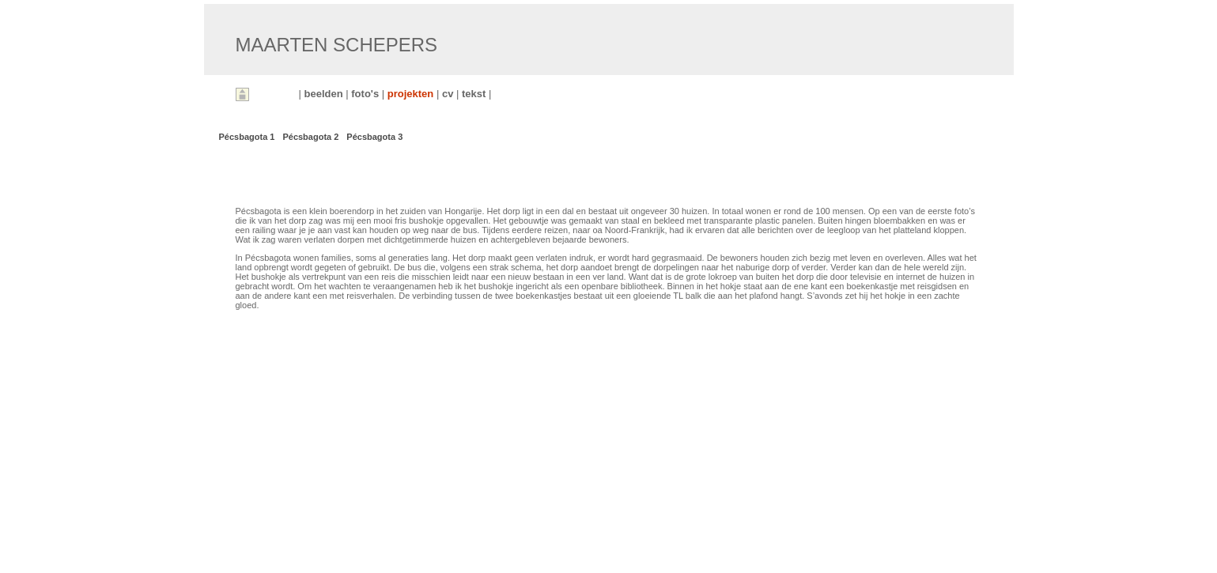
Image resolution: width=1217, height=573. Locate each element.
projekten (412, 94)
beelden (325, 94)
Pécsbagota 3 (374, 136)
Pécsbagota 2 (310, 136)
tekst (475, 94)
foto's (366, 94)
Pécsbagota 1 (247, 136)
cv (449, 94)
